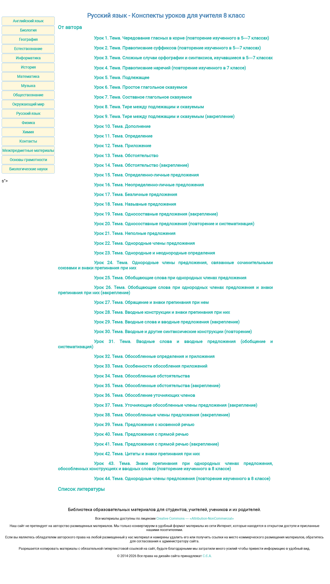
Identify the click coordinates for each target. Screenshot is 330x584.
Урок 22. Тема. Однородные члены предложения (144, 243)
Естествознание (28, 48)
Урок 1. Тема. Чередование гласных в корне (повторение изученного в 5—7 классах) (181, 38)
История (28, 67)
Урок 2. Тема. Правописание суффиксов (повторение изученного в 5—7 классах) (177, 47)
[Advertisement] (28, 246)
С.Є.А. (207, 556)
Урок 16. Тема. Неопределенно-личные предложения (149, 184)
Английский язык (28, 21)
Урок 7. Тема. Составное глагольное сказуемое (143, 97)
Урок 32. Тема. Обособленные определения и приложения (154, 356)
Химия (28, 132)
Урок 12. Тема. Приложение (122, 145)
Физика (28, 123)
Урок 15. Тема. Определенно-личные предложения (146, 174)
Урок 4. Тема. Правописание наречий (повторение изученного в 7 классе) (170, 67)
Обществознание (28, 95)
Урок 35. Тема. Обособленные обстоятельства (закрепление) (157, 385)
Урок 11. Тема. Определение (123, 136)
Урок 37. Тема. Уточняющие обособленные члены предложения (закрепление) (175, 405)
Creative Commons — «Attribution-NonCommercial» (195, 518)
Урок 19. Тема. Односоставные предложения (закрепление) (156, 214)
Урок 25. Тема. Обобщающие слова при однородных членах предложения (170, 277)
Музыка (28, 85)
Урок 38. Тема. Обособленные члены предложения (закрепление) (162, 414)
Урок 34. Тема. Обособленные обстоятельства (142, 376)
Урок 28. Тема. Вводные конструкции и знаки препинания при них (162, 312)
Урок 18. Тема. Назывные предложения (135, 204)
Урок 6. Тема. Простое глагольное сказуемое (140, 87)
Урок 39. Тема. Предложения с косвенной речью (144, 424)
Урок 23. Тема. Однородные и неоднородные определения (154, 253)
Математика (28, 76)
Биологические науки (28, 169)
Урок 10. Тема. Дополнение (122, 126)
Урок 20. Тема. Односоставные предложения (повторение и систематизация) (174, 223)
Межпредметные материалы (28, 150)
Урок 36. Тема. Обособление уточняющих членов (144, 395)
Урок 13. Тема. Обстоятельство (126, 155)
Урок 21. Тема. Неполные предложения (135, 233)
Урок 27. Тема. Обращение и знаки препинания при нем (151, 302)
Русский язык (28, 113)
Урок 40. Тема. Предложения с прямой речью (141, 434)
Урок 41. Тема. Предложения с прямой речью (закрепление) (156, 444)
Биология (28, 30)
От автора (70, 27)
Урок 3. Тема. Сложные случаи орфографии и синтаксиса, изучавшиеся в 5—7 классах (183, 57)
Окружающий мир (28, 104)
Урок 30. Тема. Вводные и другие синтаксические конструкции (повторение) (173, 331)
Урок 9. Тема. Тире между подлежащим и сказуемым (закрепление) (164, 116)
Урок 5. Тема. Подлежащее (121, 77)
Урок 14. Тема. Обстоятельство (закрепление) (141, 165)
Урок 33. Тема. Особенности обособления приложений (150, 366)
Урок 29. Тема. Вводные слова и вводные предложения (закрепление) (167, 321)
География (28, 39)
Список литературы (81, 489)
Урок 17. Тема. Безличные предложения (135, 194)
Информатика (28, 58)
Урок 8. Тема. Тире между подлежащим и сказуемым (149, 106)
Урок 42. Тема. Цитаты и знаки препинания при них (147, 453)
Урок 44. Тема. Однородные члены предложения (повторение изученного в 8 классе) (182, 478)
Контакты (28, 141)
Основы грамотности (28, 160)
